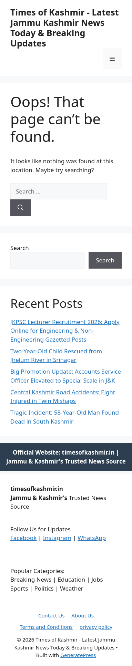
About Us (82, 615)
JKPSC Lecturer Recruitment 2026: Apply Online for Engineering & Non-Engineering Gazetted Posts (65, 330)
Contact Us (51, 615)
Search (19, 248)
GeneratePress (78, 655)
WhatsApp (92, 538)
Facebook (23, 538)
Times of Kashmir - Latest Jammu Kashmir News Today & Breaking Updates (64, 27)
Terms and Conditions (46, 626)
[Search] (20, 207)
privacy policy (96, 626)
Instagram (57, 538)
